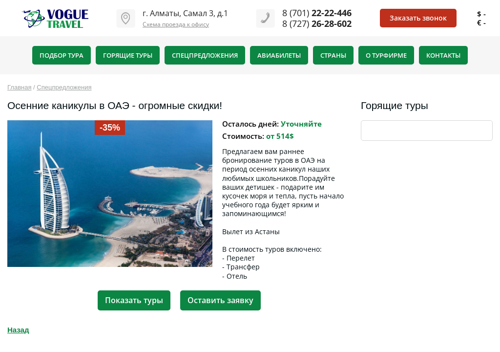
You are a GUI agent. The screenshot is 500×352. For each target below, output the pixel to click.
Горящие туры (127, 55)
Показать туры (134, 300)
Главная (19, 87)
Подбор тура (61, 55)
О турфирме (386, 55)
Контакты (443, 55)
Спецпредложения (205, 55)
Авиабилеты (279, 55)
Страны (333, 55)
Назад (18, 330)
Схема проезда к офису (176, 24)
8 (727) (317, 23)
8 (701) (317, 13)
